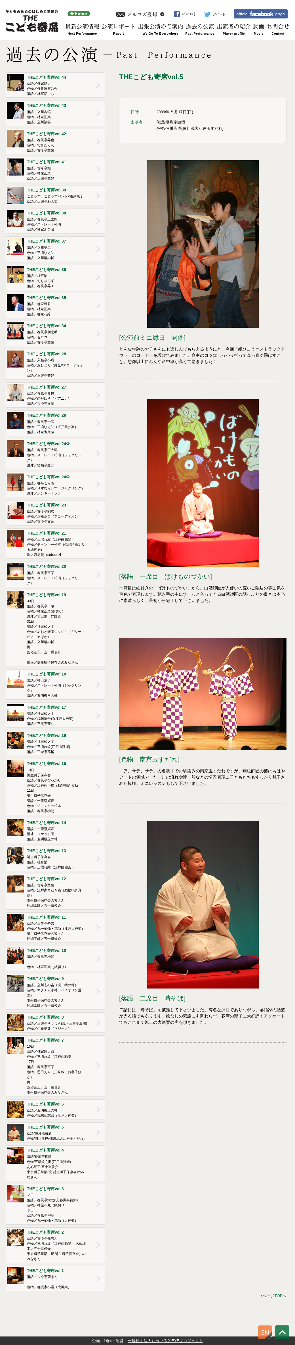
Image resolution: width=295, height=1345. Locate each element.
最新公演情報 (82, 26)
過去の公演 (200, 26)
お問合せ (278, 26)
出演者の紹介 (234, 26)
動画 (258, 26)
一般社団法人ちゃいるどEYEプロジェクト (165, 1340)
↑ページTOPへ (273, 1296)
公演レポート (119, 26)
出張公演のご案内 (160, 26)
